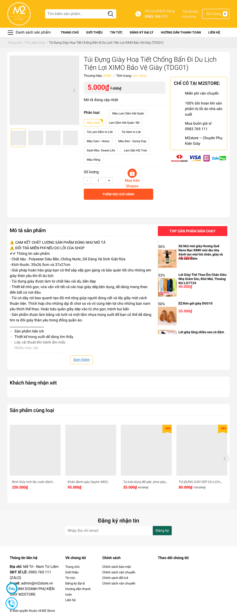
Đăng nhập (189, 16)
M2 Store (48, 610)
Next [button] (74, 90)
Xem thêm (81, 359)
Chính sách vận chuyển (118, 572)
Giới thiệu (94, 32)
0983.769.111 (156, 16)
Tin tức (116, 32)
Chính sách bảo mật (116, 567)
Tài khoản (190, 11)
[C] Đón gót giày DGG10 (195, 303)
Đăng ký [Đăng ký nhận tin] (162, 530)
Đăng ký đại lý (141, 32)
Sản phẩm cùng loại (32, 410)
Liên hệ (214, 32)
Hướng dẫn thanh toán (181, 32)
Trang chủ (70, 32)
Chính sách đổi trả (115, 578)
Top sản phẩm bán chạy (192, 231)
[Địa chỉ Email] (118, 530)
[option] (44, 90)
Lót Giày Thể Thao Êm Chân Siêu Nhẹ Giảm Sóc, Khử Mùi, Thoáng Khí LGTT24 (202, 279)
